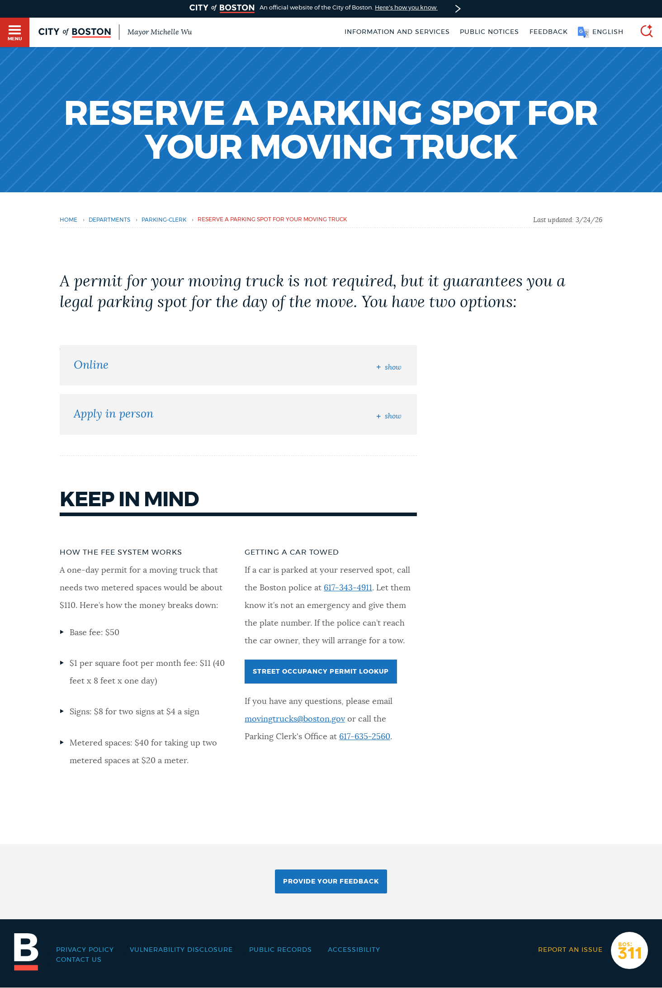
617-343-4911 (348, 588)
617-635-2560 (364, 737)
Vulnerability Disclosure (181, 950)
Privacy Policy (85, 950)
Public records (280, 950)
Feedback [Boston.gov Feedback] (549, 32)
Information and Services (397, 32)
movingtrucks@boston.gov (295, 719)
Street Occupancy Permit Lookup (321, 672)
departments (109, 220)
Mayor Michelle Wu (160, 32)
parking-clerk (164, 220)
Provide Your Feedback (331, 882)
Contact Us (79, 960)
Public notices (489, 32)
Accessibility (354, 950)
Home (68, 220)
